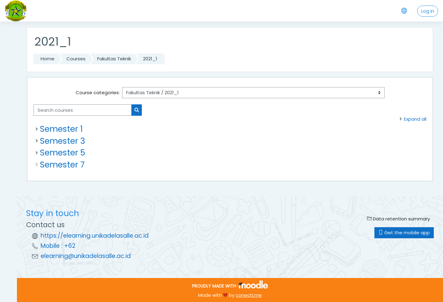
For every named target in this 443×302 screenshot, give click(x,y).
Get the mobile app (404, 232)
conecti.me (249, 295)
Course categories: (98, 92)
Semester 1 (61, 129)
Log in (427, 11)
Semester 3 (62, 141)
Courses (76, 58)
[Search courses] (83, 110)
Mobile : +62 (58, 246)
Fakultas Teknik (114, 58)
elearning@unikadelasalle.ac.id (86, 256)
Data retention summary (398, 218)
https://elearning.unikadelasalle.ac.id (95, 236)
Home (47, 58)
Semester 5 (62, 152)
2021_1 (150, 58)
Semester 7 (62, 164)
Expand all (415, 119)
